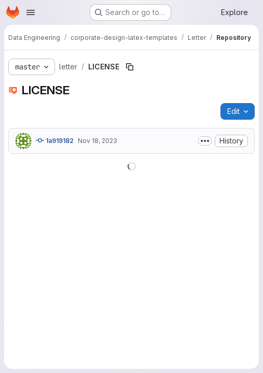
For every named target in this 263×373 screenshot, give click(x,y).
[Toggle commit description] (205, 141)
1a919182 (55, 140)
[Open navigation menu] (30, 12)
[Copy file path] (129, 67)
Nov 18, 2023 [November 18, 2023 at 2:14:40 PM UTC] (97, 141)
